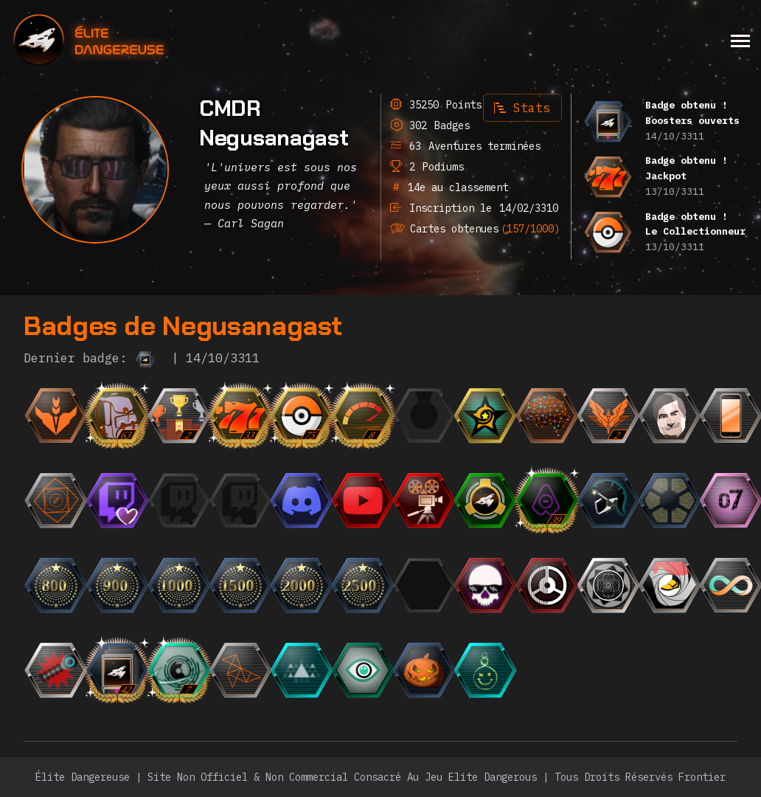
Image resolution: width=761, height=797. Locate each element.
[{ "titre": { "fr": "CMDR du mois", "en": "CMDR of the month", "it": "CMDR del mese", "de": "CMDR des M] (508, 415)
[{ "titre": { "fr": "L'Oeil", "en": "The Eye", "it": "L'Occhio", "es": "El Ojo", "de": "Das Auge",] (385, 670)
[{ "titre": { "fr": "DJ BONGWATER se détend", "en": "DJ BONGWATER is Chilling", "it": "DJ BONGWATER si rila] (508, 670)
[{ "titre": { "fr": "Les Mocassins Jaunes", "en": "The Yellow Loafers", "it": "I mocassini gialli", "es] (692, 585)
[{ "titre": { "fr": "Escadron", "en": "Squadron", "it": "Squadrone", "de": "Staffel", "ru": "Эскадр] (508, 500)
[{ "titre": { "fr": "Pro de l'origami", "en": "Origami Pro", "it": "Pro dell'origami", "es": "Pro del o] (263, 670)
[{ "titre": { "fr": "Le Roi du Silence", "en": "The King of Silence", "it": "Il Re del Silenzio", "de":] (570, 585)
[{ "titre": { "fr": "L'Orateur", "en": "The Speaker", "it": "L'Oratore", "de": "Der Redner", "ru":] (324, 500)
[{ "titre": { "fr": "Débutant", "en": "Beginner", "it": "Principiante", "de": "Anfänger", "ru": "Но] (79, 415)
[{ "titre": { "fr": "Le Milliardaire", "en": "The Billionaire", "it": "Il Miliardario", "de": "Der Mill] (263, 500)
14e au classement (452, 187)
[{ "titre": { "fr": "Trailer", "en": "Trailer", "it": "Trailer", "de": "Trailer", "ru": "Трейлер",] (447, 500)
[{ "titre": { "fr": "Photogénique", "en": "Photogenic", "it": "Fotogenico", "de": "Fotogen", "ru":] (692, 415)
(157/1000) (524, 226)
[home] (128, 40)
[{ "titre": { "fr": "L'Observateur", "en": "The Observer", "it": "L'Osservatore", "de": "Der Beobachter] (385, 500)
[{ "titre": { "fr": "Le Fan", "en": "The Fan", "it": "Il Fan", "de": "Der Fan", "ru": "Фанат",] (202, 500)
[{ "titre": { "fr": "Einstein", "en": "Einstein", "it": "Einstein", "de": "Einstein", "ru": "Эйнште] (570, 415)
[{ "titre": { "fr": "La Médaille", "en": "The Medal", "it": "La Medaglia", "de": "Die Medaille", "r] (447, 415)
